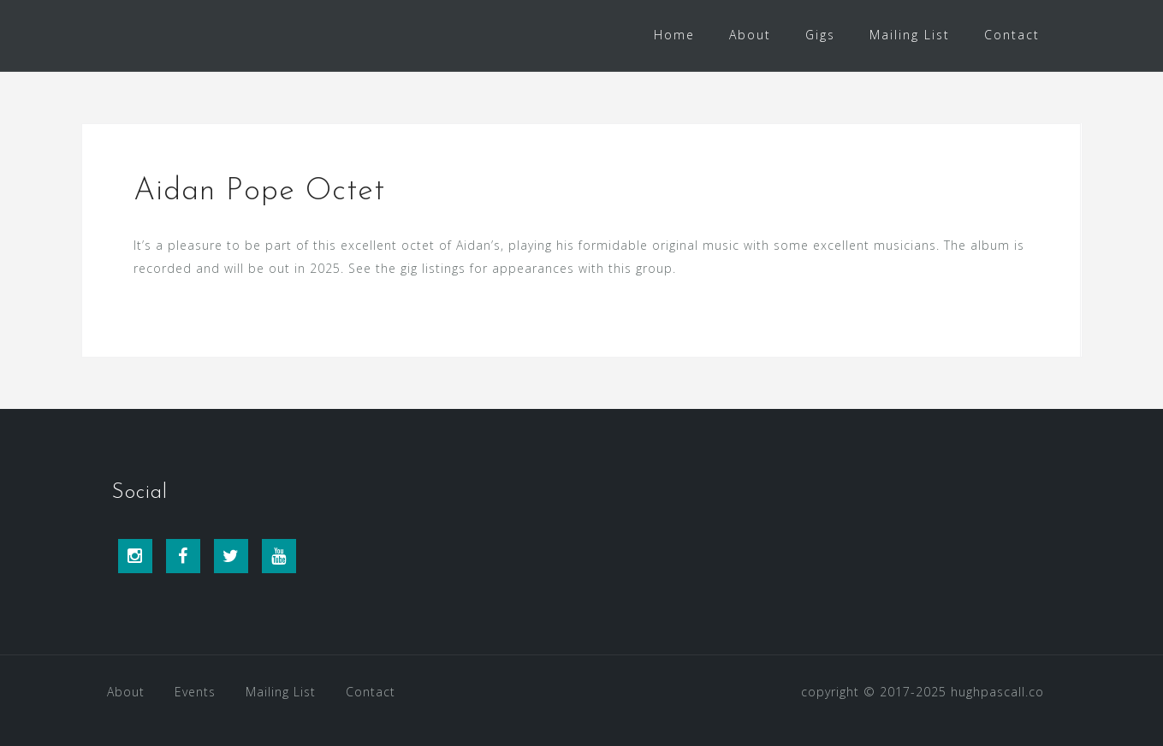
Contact (1012, 35)
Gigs (820, 35)
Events (195, 692)
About (750, 35)
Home (674, 35)
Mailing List (909, 35)
